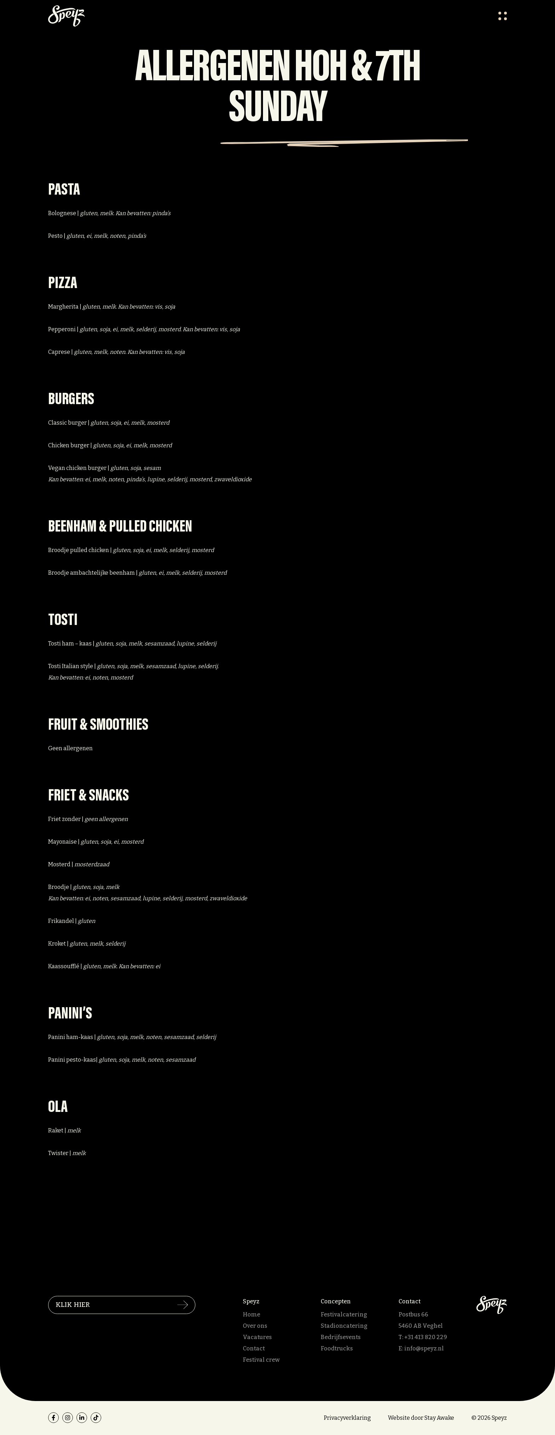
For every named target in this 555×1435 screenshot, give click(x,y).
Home (251, 1314)
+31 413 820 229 (425, 1337)
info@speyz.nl (424, 1348)
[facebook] (53, 1417)
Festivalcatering (344, 1314)
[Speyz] (491, 1304)
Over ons (255, 1325)
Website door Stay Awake (421, 1417)
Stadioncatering (344, 1325)
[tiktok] (96, 1417)
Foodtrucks (337, 1348)
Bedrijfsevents (341, 1337)
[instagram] (67, 1417)
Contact (254, 1348)
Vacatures (257, 1337)
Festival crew (261, 1359)
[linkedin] (81, 1417)
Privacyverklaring (347, 1417)
